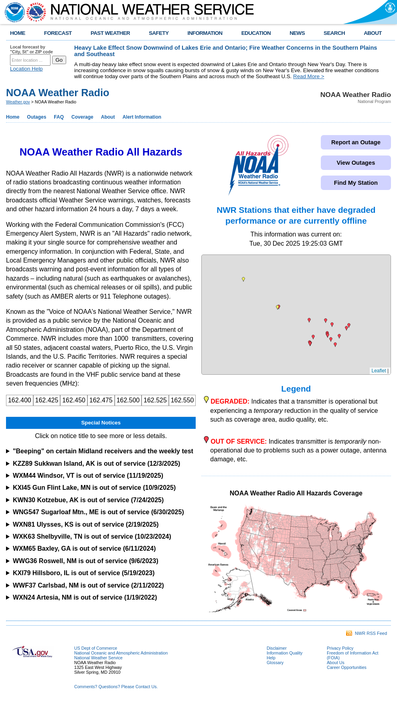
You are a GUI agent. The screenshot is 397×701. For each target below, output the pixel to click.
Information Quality (284, 652)
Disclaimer (277, 648)
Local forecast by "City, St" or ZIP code (31, 49)
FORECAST (58, 33)
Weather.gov (18, 101)
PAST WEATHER (110, 33)
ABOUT (373, 33)
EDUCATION (256, 33)
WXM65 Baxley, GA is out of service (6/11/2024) (84, 548)
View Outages (355, 163)
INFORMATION (205, 33)
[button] (339, 336)
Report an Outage (356, 142)
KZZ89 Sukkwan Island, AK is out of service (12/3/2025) (96, 463)
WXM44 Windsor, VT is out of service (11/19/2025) (88, 475)
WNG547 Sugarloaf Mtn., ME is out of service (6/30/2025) (98, 512)
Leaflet (379, 371)
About (108, 117)
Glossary (275, 662)
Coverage (82, 117)
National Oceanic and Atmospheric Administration (121, 652)
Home (12, 117)
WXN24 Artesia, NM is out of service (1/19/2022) (85, 597)
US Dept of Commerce (95, 648)
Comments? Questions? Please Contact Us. (116, 686)
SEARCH (334, 33)
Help (271, 657)
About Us (335, 662)
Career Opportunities (347, 667)
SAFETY (158, 33)
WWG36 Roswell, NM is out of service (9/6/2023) (85, 561)
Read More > (308, 76)
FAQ (59, 117)
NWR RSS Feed (366, 633)
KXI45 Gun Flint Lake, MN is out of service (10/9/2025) (94, 487)
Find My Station (356, 183)
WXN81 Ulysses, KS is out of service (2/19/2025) (86, 524)
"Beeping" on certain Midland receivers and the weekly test (103, 451)
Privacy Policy (340, 648)
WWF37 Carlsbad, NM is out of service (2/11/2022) (88, 585)
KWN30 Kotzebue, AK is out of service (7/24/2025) (88, 500)
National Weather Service (98, 657)
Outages (36, 117)
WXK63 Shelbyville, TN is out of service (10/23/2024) (92, 536)
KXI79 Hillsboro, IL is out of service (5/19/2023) (84, 573)
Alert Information (141, 117)
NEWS (297, 33)
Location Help (26, 69)
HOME (17, 33)
